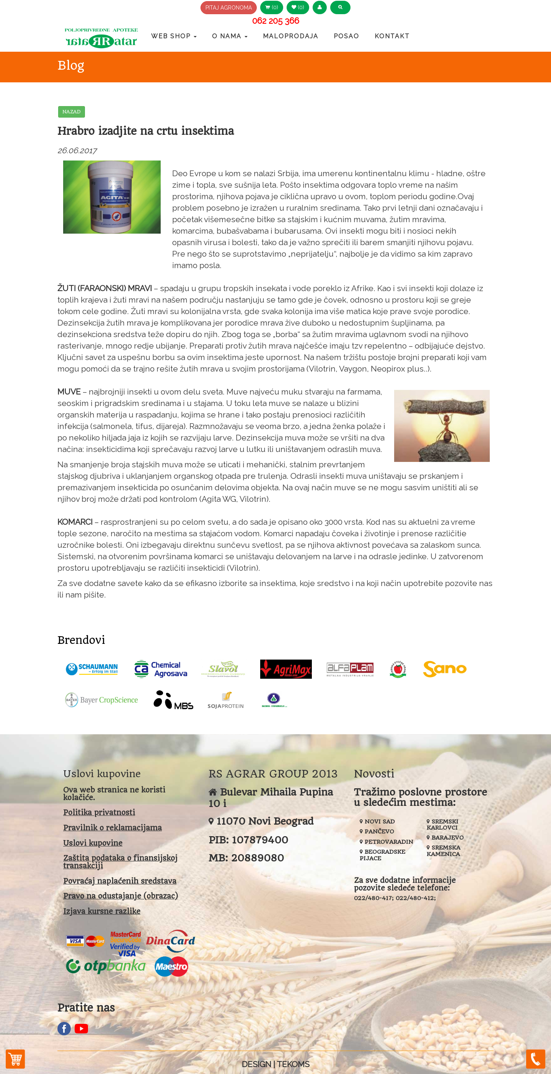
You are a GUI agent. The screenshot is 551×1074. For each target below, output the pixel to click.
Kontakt (392, 36)
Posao (346, 36)
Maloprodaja (290, 36)
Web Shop (174, 36)
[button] (320, 7)
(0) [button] (271, 7)
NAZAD (71, 112)
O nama (230, 36)
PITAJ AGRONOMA (228, 8)
